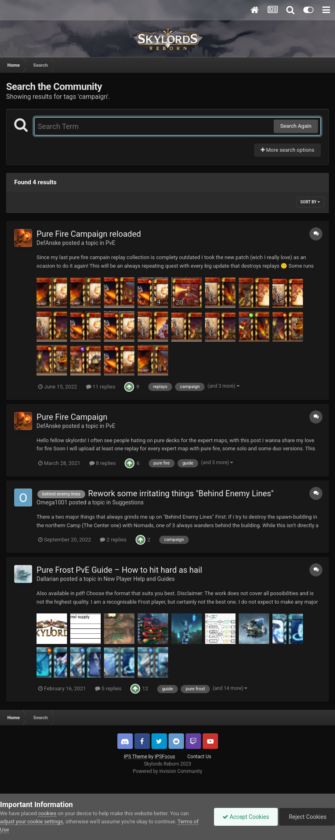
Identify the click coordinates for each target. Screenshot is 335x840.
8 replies (102, 463)
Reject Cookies (306, 817)
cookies (47, 813)
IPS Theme (135, 756)
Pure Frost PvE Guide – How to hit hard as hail (119, 570)
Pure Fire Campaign (72, 417)
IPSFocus (165, 756)
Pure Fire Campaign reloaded (89, 234)
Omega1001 (52, 502)
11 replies (100, 387)
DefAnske (49, 243)
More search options (287, 150)
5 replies (108, 688)
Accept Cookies (246, 817)
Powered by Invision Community (167, 771)
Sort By (310, 202)
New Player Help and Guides (139, 579)
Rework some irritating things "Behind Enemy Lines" (181, 493)
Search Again (295, 126)
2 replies (113, 540)
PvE (110, 243)
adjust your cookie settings (31, 821)
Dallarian (48, 579)
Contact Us (199, 756)
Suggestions (127, 502)
